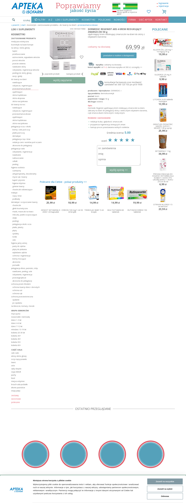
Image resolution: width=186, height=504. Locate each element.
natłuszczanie (18, 158)
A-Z (50, 19)
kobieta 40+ (16, 339)
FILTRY (41, 19)
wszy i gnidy (17, 76)
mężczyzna (15, 314)
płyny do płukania (19, 249)
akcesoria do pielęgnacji (22, 145)
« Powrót (15, 25)
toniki (14, 237)
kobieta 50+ (16, 342)
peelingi (15, 221)
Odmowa (165, 488)
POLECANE (104, 19)
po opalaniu (17, 303)
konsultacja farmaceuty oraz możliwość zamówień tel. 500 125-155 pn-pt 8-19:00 (123, 83)
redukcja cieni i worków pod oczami (25, 142)
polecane (15, 402)
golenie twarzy (18, 186)
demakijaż (16, 136)
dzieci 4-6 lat (16, 323)
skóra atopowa (18, 98)
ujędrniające (17, 92)
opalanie (15, 300)
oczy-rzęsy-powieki (19, 359)
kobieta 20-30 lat (18, 332)
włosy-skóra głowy (19, 356)
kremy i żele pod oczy (21, 129)
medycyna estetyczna (20, 41)
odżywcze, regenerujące (22, 85)
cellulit (14, 161)
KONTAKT (161, 19)
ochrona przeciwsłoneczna (22, 296)
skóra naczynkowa (20, 101)
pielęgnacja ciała (18, 148)
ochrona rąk (17, 293)
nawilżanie (16, 155)
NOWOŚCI (119, 19)
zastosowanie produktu (23, 38)
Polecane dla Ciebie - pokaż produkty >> (63, 182)
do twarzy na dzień (19, 79)
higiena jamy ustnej (19, 243)
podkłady (16, 199)
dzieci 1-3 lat (16, 320)
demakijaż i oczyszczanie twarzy (24, 202)
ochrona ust (17, 290)
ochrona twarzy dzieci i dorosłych (25, 287)
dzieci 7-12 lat (16, 326)
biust (13, 378)
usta (13, 365)
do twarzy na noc (18, 104)
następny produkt (75, 74)
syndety (15, 233)
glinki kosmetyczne (20, 208)
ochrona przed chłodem (21, 284)
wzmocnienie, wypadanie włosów (25, 57)
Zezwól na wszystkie (165, 473)
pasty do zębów (18, 246)
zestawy (15, 395)
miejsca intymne (18, 381)
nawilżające (17, 82)
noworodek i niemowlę (20, 317)
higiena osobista (18, 167)
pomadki (16, 265)
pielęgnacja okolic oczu (21, 224)
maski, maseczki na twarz (22, 211)
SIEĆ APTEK (145, 19)
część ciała (16, 350)
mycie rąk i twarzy (19, 177)
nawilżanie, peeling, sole (22, 271)
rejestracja (164, 6)
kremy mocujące (19, 259)
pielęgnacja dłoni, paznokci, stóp (24, 268)
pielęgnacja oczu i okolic (21, 126)
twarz (13, 362)
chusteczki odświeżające (22, 189)
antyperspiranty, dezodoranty (24, 174)
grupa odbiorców (20, 310)
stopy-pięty (15, 390)
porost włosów (18, 60)
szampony (16, 170)
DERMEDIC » (116, 90)
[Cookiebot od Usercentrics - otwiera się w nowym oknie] (16, 499)
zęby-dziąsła (16, 368)
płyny (14, 230)
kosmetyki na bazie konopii (22, 44)
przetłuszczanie (18, 54)
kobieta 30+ (16, 336)
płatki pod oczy (18, 133)
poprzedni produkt (50, 74)
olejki (14, 218)
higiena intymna (18, 183)
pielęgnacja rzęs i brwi (21, 139)
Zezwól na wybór (165, 481)
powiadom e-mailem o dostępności (118, 55)
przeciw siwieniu (19, 63)
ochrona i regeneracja (21, 255)
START (23, 25)
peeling (15, 164)
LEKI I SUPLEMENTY (67, 19)
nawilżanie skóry (19, 67)
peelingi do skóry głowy (22, 73)
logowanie (163, 3)
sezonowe (16, 398)
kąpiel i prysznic (18, 180)
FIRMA (132, 19)
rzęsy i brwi (17, 196)
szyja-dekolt (16, 372)
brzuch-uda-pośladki (19, 384)
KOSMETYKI (88, 19)
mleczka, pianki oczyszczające (24, 215)
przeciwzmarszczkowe (88, 25)
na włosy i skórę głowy (20, 48)
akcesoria (16, 262)
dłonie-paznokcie (18, 387)
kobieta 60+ (16, 345)
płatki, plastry (17, 227)
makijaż (14, 192)
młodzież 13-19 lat (18, 329)
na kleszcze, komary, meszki (22, 306)
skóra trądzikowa (19, 95)
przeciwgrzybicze (19, 278)
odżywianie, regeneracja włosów (25, 70)
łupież (14, 51)
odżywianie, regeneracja (22, 152)
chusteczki (16, 205)
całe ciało (15, 353)
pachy (13, 375)
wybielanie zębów (19, 252)
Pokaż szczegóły (134, 499)
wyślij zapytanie (62, 80)
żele (14, 240)
